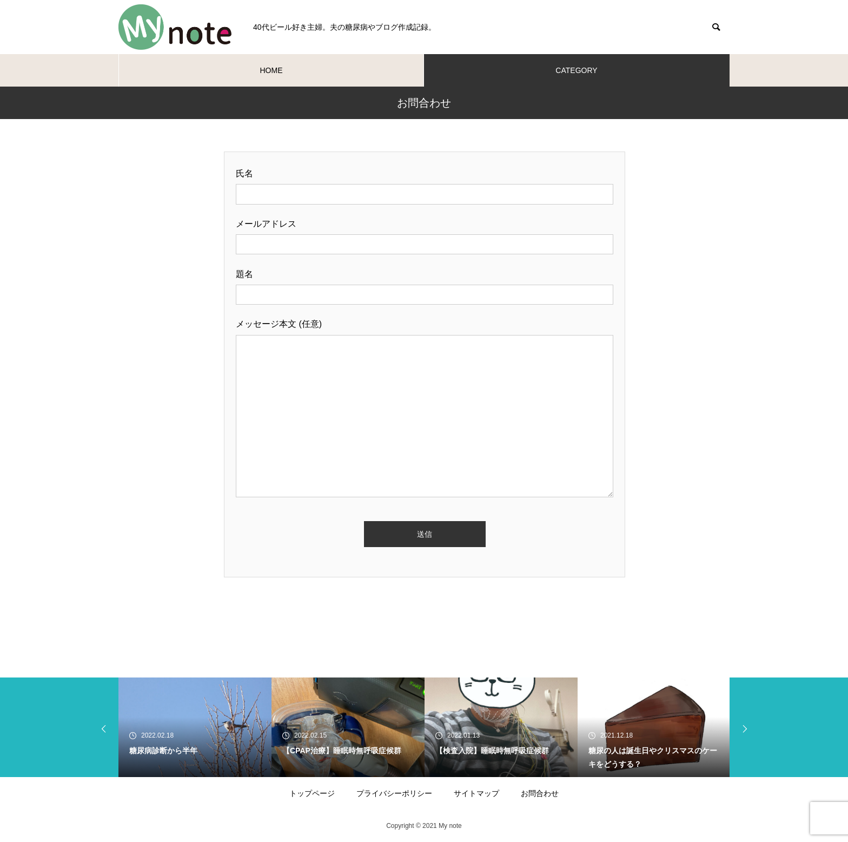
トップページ (312, 793)
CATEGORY (576, 70)
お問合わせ (540, 793)
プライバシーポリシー (394, 793)
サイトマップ (476, 793)
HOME (271, 70)
